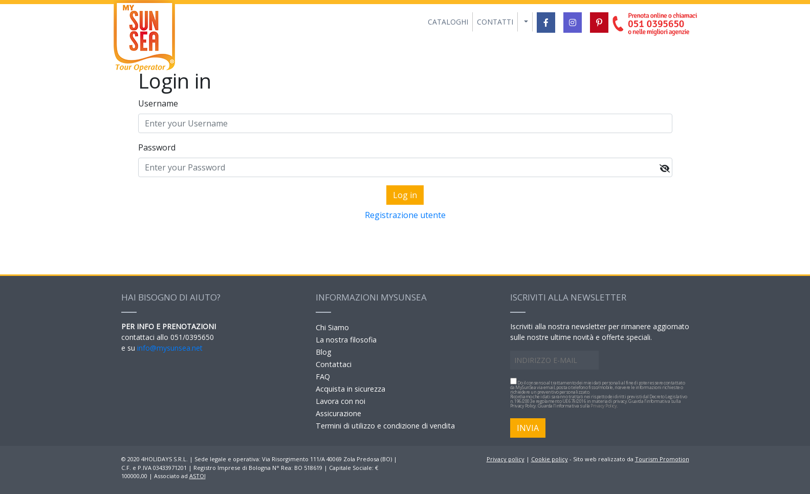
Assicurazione (338, 413)
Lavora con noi (340, 401)
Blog (324, 352)
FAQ (323, 376)
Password (157, 147)
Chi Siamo (332, 327)
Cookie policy (549, 459)
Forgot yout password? (405, 231)
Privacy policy (505, 459)
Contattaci (334, 364)
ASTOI (197, 476)
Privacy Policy (603, 405)
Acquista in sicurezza (350, 389)
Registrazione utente (405, 215)
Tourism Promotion (662, 459)
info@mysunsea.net (170, 348)
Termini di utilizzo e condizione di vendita (385, 426)
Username (158, 103)
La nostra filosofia (346, 340)
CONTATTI (495, 22)
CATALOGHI (448, 22)
